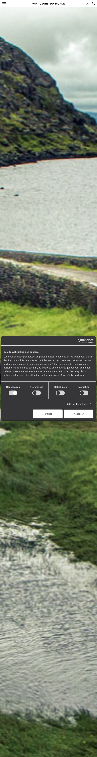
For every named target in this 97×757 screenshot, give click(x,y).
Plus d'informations (72, 375)
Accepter (79, 414)
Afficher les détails (77, 404)
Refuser (47, 414)
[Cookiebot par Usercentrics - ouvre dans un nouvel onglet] (80, 341)
